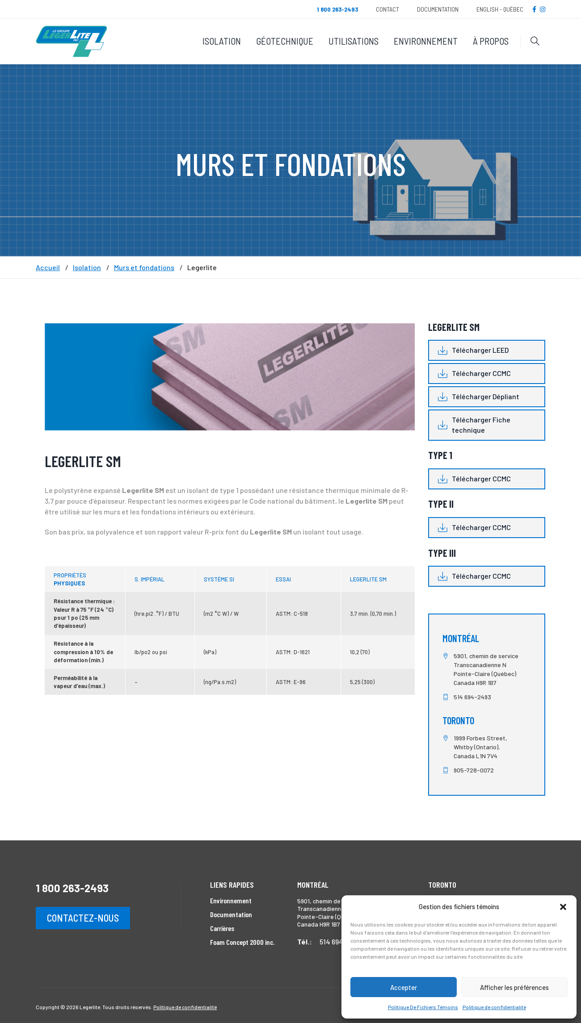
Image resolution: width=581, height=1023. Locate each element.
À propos (491, 40)
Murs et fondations (144, 267)
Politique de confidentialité (494, 1007)
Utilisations (353, 40)
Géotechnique (284, 40)
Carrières (222, 928)
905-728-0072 (474, 770)
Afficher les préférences (514, 987)
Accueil (48, 267)
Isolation (221, 40)
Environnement (426, 40)
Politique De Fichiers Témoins (423, 1007)
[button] (563, 906)
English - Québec (499, 9)
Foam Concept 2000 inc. (242, 942)
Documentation (438, 9)
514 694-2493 (472, 697)
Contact (387, 9)
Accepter (403, 987)
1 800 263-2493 (72, 887)
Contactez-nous (83, 917)
